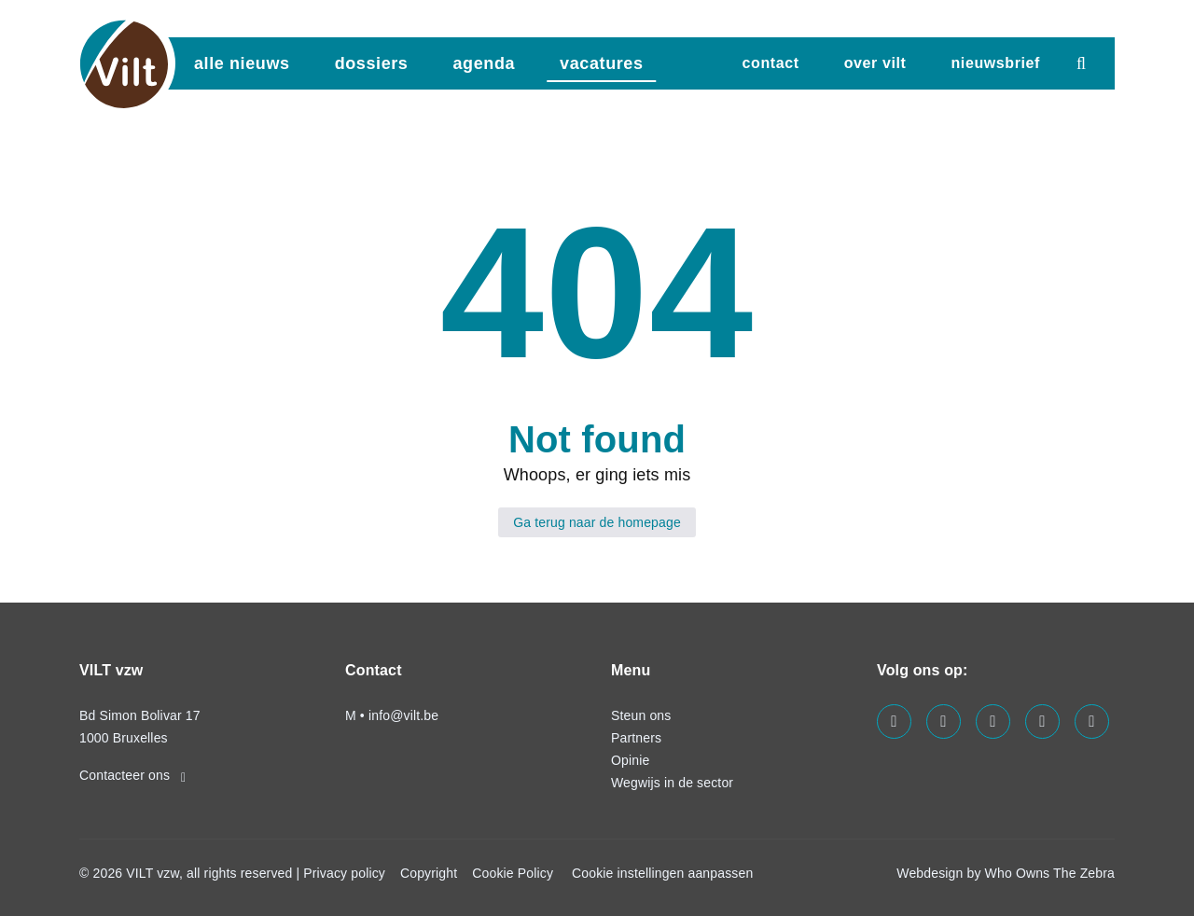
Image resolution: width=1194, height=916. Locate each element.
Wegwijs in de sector (672, 782)
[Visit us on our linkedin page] (943, 721)
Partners (636, 737)
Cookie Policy (512, 873)
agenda (483, 63)
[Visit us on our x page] (1042, 721)
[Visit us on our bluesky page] (1092, 721)
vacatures (601, 63)
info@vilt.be (403, 715)
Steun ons (641, 715)
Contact (771, 63)
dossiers (372, 63)
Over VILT (875, 63)
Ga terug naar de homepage (597, 522)
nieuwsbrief (995, 63)
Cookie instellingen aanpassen (662, 873)
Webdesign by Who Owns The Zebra (1005, 873)
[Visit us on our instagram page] (993, 721)
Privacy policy (344, 873)
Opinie (630, 760)
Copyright (428, 873)
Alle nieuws (242, 63)
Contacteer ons (132, 775)
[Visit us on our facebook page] (894, 721)
